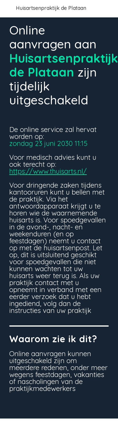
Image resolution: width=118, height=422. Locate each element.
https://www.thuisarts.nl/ (48, 171)
